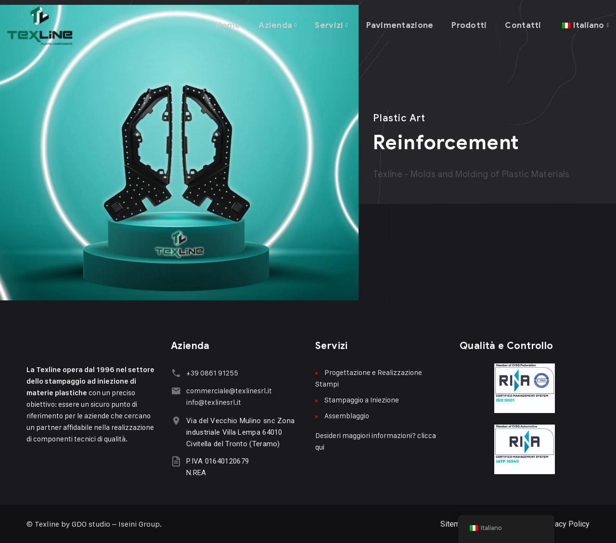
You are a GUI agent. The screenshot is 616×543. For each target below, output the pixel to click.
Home (225, 24)
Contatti (522, 24)
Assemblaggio (346, 415)
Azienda (273, 24)
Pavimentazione (399, 24)
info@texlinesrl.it (212, 401)
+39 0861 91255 (211, 372)
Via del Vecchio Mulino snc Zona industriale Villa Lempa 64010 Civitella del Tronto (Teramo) (239, 432)
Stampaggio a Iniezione (361, 399)
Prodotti (468, 24)
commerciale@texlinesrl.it (228, 390)
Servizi (327, 24)
